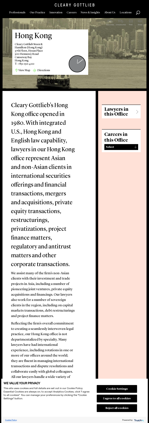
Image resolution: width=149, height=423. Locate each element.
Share (140, 25)
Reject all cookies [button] (117, 408)
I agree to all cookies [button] (117, 398)
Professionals (17, 12)
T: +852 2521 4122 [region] (24, 63)
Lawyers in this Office (116, 112)
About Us (109, 12)
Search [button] (138, 13)
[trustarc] (139, 420)
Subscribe (110, 25)
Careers (72, 12)
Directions (43, 70)
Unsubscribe (121, 25)
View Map (24, 70)
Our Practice (37, 12)
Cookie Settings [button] (117, 389)
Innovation (55, 12)
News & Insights (90, 12)
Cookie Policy (11, 420)
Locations (126, 12)
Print (131, 25)
